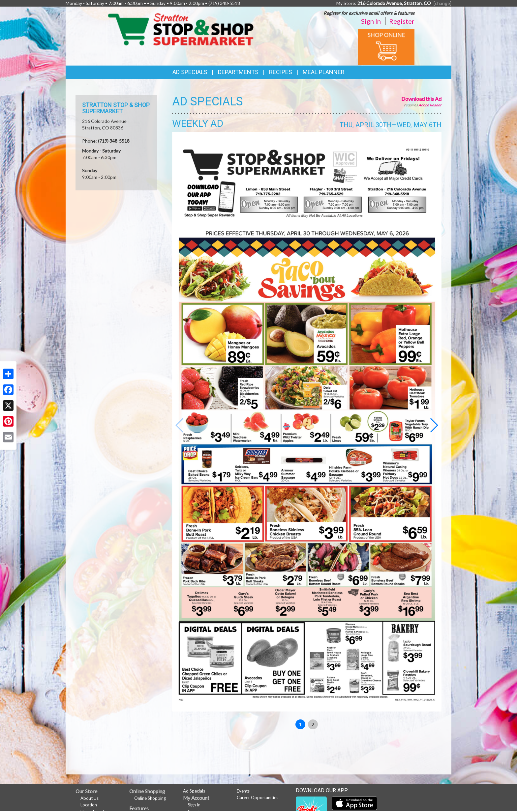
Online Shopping (150, 798)
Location (88, 804)
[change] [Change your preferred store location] (442, 3)
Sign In (371, 21)
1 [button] (300, 724)
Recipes (280, 72)
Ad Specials (189, 72)
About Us (89, 798)
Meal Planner (324, 72)
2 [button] (313, 724)
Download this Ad (421, 99)
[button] (433, 425)
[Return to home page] (181, 29)
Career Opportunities (257, 797)
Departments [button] (238, 72)
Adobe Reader (429, 105)
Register (401, 21)
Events (243, 791)
